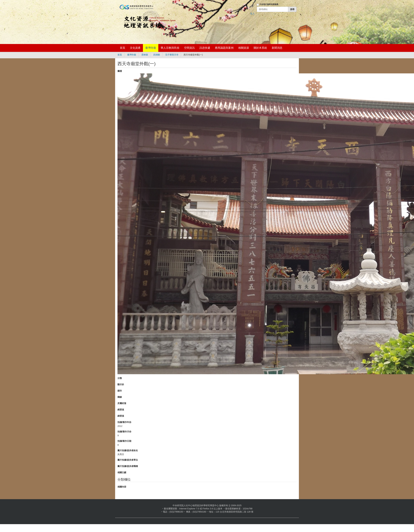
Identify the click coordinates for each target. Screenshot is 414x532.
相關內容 (121, 486)
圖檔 (119, 71)
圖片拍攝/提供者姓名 (127, 450)
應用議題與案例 (224, 47)
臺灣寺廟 (150, 47)
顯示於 (120, 384)
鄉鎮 (119, 397)
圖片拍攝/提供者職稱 (127, 466)
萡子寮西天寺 (171, 54)
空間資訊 (189, 47)
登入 (252, 13)
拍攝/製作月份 (124, 431)
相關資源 (243, 47)
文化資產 (135, 47)
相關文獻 (121, 472)
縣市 (119, 390)
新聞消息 (277, 47)
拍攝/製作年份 (124, 422)
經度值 (120, 409)
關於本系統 (260, 47)
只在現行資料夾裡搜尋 (268, 4)
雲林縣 (144, 54)
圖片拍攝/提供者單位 (127, 460)
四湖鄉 (156, 54)
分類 (119, 378)
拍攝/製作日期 (124, 441)
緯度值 (120, 416)
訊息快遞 (204, 47)
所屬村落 (121, 403)
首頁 (122, 47)
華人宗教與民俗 (170, 47)
